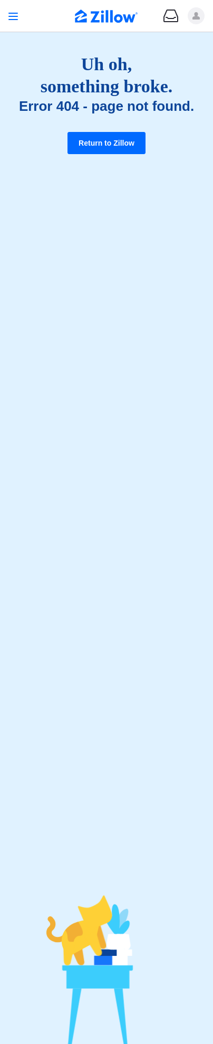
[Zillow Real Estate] (106, 17)
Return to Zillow (106, 143)
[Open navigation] (13, 16)
